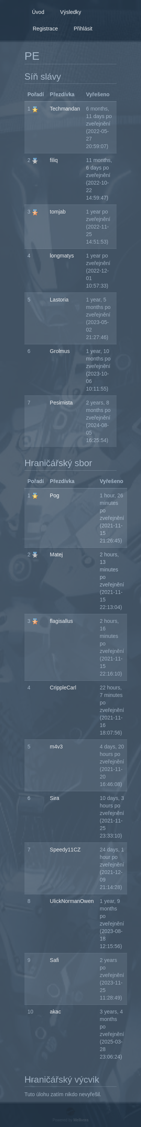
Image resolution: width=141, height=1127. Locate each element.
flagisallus (61, 621)
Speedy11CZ (65, 850)
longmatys (62, 256)
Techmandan (65, 109)
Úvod (38, 12)
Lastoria (59, 300)
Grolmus (60, 351)
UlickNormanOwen (72, 901)
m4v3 (56, 747)
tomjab (58, 212)
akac (55, 1012)
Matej (56, 554)
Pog (54, 495)
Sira (54, 798)
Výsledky (70, 12)
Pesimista (61, 403)
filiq (54, 160)
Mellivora (80, 1120)
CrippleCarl (63, 688)
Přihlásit (83, 29)
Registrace (45, 29)
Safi (54, 960)
